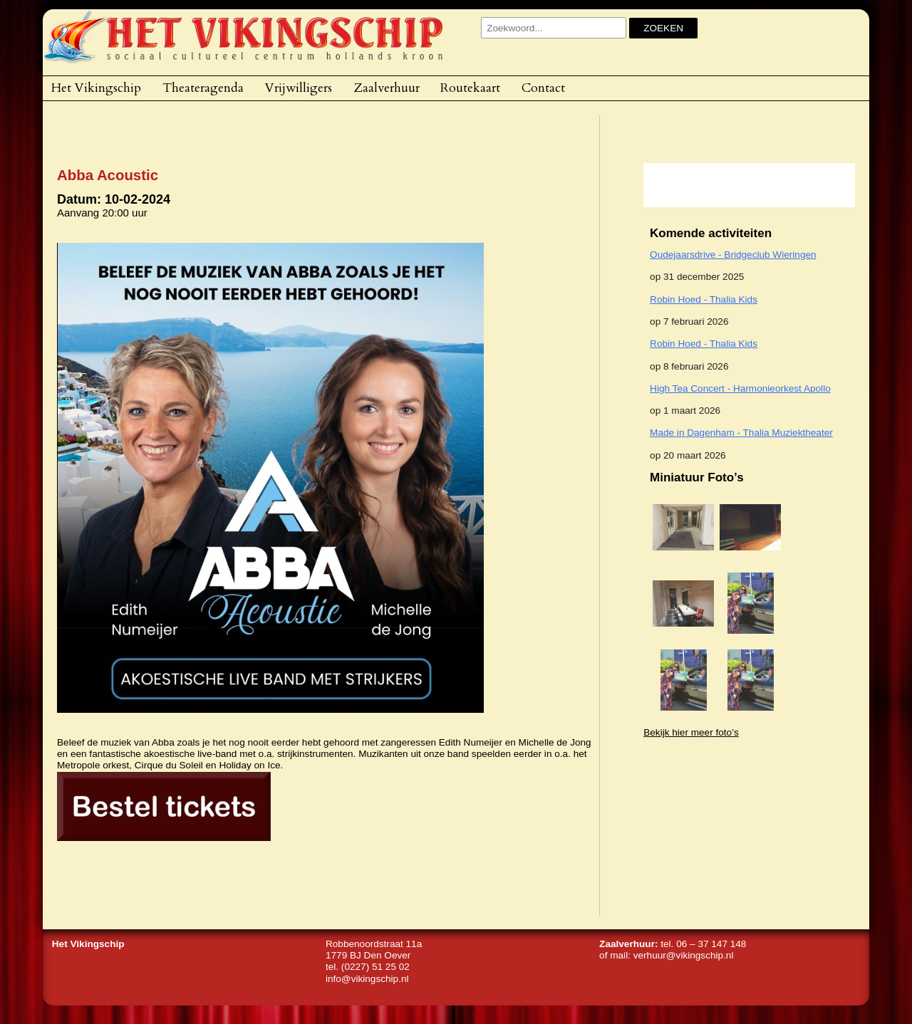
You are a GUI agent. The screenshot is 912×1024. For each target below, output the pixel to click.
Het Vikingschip (96, 87)
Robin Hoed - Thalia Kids (703, 299)
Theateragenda (203, 87)
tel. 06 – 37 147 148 (703, 944)
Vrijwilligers (298, 87)
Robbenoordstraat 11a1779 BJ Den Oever (374, 950)
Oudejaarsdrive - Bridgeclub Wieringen (733, 254)
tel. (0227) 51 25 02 (368, 966)
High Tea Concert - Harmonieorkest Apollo (740, 388)
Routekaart (470, 87)
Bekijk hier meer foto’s (690, 732)
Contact (543, 87)
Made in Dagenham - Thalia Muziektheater (741, 432)
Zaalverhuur (386, 87)
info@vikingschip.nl (367, 978)
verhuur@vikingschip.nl (683, 955)
